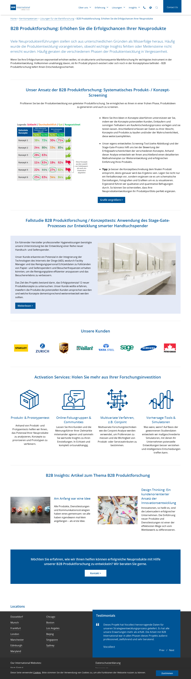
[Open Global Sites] (150, 7)
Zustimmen (167, 673)
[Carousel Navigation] (167, 650)
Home (13, 18)
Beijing (50, 634)
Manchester (17, 639)
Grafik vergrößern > (111, 199)
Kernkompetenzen (28, 18)
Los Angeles (53, 628)
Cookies (37, 672)
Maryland (15, 651)
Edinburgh (16, 645)
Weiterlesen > (25, 305)
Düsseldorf (16, 616)
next (171, 650)
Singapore (52, 639)
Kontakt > (95, 573)
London (14, 634)
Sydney (50, 645)
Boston (50, 622)
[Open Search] (157, 7)
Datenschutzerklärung (108, 663)
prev (161, 650)
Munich (14, 622)
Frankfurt (15, 628)
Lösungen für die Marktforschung (57, 18)
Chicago (50, 616)
